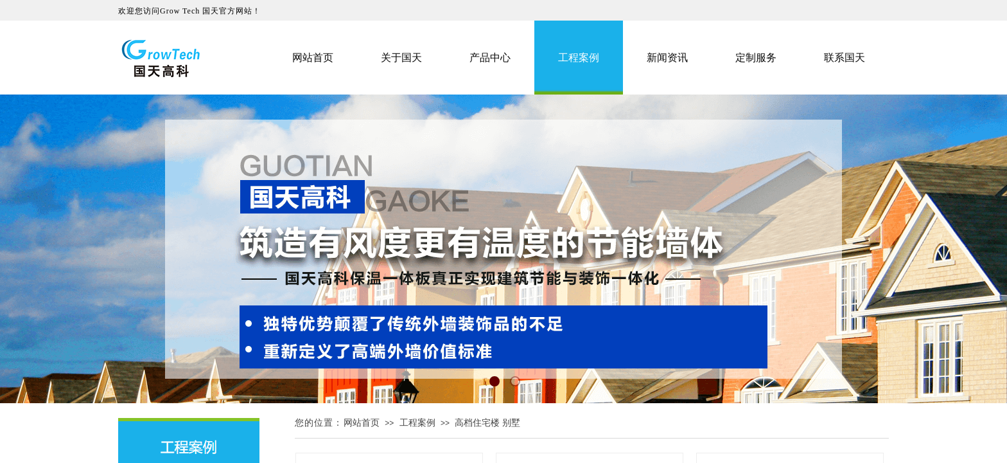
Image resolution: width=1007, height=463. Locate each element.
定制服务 (755, 57)
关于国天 (401, 57)
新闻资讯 (667, 57)
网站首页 (362, 423)
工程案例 (417, 423)
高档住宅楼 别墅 (487, 423)
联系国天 (844, 57)
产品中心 (490, 57)
